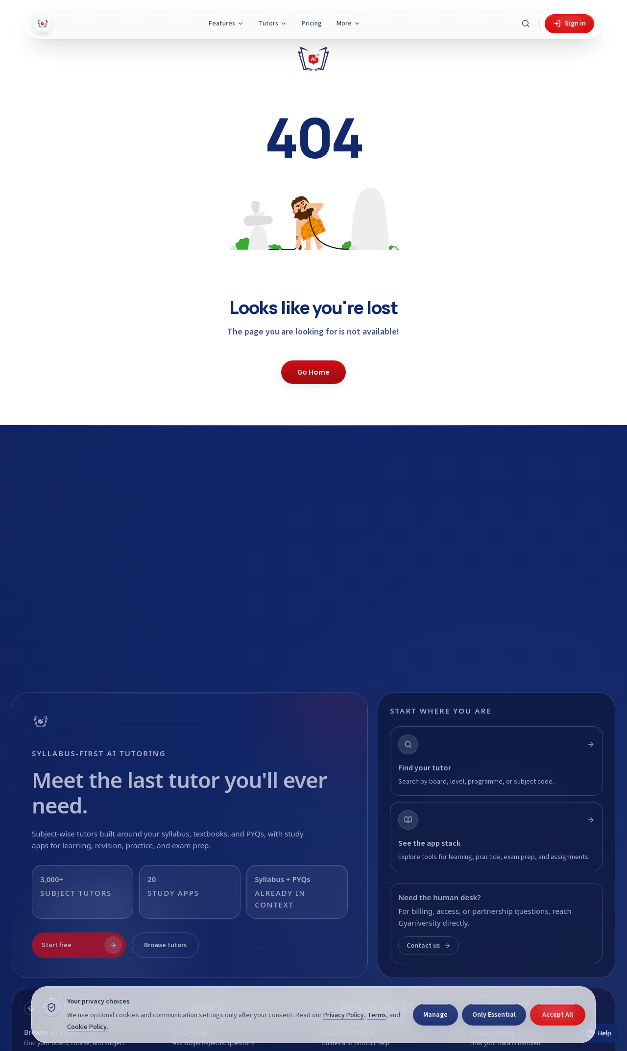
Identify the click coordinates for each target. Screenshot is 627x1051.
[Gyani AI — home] (42, 23)
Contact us (429, 946)
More (349, 23)
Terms (376, 1015)
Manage (435, 1015)
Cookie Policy (87, 1027)
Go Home (313, 372)
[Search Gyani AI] (525, 23)
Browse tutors (165, 945)
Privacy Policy (343, 1015)
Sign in (569, 23)
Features (226, 23)
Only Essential (494, 1015)
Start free (82, 945)
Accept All (557, 1015)
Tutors (273, 23)
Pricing (312, 23)
